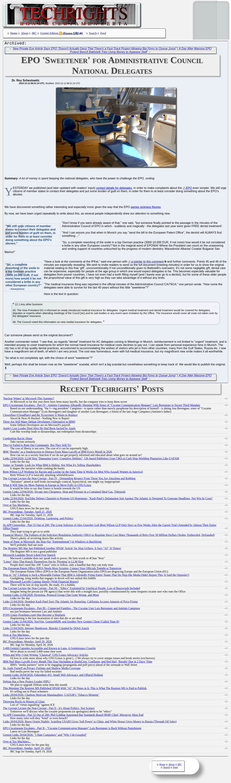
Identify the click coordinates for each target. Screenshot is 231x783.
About (24, 33)
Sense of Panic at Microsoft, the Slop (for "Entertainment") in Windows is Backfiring (52, 542)
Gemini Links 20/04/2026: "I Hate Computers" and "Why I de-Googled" (45, 735)
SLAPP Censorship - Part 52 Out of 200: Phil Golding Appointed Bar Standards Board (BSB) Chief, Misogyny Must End (73, 715)
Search (93, 33)
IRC (34, 33)
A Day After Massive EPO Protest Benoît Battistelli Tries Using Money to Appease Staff (141, 51)
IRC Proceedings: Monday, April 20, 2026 (27, 642)
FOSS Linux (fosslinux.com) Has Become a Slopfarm (34, 615)
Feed (103, 33)
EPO (189, 188)
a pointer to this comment (147, 262)
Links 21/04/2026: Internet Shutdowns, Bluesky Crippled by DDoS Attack (46, 629)
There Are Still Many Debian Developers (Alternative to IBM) (39, 422)
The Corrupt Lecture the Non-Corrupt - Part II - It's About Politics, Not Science (49, 709)
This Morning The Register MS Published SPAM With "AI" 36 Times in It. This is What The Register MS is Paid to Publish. (75, 689)
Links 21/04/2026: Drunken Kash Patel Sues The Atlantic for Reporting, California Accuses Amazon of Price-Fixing (70, 602)
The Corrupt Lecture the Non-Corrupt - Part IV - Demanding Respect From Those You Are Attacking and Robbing (69, 479)
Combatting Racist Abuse (17, 439)
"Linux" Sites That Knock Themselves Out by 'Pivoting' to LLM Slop (43, 562)
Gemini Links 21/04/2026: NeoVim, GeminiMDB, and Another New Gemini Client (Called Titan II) (61, 622)
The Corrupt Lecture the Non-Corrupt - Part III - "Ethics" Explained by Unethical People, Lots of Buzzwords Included (71, 589)
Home (13, 33)
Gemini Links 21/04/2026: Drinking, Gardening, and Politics (38, 519)
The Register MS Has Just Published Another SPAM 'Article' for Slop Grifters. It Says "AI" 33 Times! (62, 549)
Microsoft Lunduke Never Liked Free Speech (29, 555)
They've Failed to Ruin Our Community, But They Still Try (37, 446)
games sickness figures (146, 207)
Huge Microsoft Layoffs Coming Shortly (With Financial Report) (41, 582)
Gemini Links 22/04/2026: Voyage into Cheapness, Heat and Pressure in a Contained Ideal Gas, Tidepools (64, 492)
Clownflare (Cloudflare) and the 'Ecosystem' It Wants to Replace (40, 415)
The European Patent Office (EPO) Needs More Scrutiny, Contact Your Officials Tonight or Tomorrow (62, 569)
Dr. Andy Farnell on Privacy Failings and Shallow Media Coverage (41, 669)
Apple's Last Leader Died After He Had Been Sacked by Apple (39, 429)
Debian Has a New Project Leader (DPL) (26, 682)
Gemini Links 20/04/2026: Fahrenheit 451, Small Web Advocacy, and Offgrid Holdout (53, 675)
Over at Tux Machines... (17, 505)
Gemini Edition (49, 33)
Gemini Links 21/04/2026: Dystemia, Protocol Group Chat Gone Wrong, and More (51, 595)
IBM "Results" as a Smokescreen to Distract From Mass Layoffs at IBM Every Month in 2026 (57, 452)
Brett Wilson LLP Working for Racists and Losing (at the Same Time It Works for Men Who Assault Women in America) (73, 472)
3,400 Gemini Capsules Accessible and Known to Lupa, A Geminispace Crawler (49, 649)
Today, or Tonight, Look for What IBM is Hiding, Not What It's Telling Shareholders (52, 465)
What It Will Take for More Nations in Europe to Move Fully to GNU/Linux (47, 485)
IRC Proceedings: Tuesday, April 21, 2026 (27, 512)
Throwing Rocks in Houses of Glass (24, 702)
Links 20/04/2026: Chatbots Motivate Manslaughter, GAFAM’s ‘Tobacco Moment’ (51, 695)
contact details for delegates (114, 188)
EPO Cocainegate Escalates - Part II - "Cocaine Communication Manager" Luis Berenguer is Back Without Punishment (72, 729)
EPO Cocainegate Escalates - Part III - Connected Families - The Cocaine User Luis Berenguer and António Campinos (71, 609)
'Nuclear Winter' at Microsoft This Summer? (28, 399)
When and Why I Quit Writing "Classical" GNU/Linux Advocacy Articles (45, 655)
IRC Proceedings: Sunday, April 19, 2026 (27, 749)
